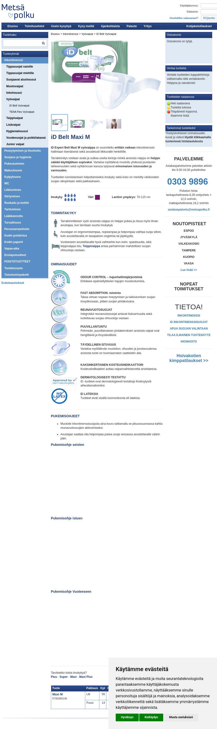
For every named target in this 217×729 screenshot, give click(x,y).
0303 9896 (187, 182)
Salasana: (192, 11)
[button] (127, 717)
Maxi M (57, 694)
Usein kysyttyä (61, 26)
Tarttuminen (12, 209)
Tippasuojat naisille (19, 66)
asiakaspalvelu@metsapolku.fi (189, 209)
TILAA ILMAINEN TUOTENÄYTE (189, 335)
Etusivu (12, 26)
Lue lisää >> (189, 270)
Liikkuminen (12, 190)
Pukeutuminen (14, 163)
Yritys (147, 26)
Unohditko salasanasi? (183, 18)
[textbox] (25, 43)
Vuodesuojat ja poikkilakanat (26, 137)
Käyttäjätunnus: (189, 5)
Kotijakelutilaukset (199, 26)
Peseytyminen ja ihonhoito (22, 150)
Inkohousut (14, 92)
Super (64, 677)
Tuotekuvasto (13, 268)
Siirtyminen (12, 196)
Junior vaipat (15, 144)
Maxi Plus (85, 677)
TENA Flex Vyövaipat (21, 111)
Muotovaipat (14, 86)
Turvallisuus (12, 222)
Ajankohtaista (110, 26)
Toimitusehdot (34, 26)
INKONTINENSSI (188, 315)
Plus (54, 677)
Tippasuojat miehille (20, 73)
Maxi (73, 677)
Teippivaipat (14, 118)
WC (6, 183)
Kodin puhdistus (15, 235)
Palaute (132, 26)
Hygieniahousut (17, 131)
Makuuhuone (13, 170)
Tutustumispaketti (16, 274)
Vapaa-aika (11, 248)
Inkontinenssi (13, 60)
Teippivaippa (91, 246)
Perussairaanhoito (17, 229)
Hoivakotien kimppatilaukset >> (188, 358)
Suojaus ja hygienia (17, 157)
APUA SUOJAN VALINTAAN (189, 328)
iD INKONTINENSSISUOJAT (189, 322)
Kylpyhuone (12, 177)
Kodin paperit (13, 242)
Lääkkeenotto (13, 216)
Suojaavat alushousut (21, 79)
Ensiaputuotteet (15, 255)
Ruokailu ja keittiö (16, 203)
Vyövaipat (13, 99)
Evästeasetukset (12, 283)
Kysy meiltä (86, 26)
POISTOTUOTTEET (17, 261)
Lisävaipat (13, 124)
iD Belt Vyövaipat (19, 105)
